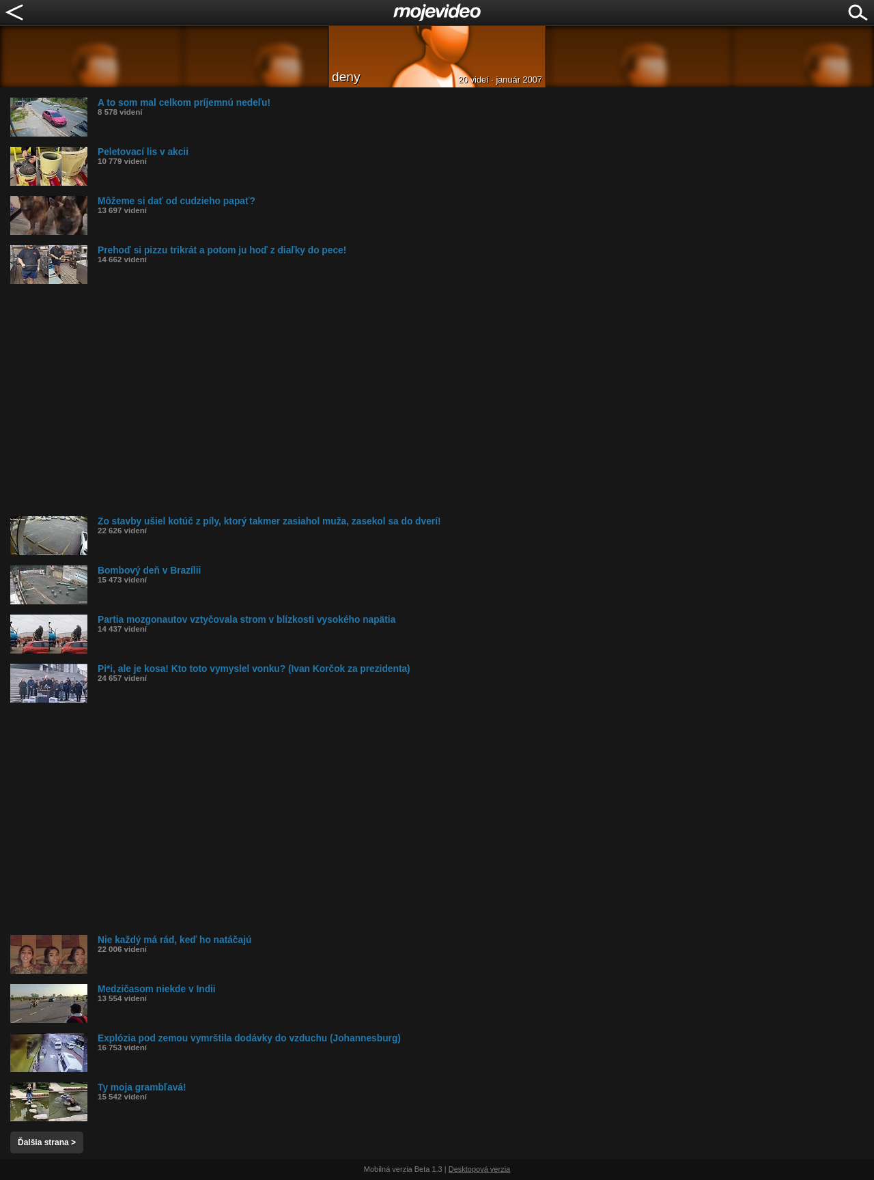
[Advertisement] (420, 400)
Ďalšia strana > (47, 1142)
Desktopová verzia (480, 1169)
